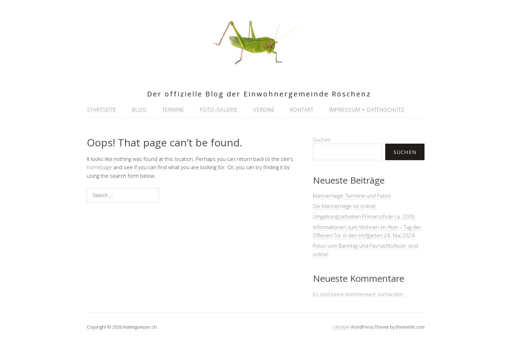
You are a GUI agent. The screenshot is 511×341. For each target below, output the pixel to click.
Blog (139, 109)
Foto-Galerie (219, 109)
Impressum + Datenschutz (367, 109)
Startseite (101, 109)
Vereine (264, 109)
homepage (99, 167)
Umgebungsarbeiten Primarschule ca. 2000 (364, 216)
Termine (173, 109)
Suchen (322, 139)
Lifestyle (341, 327)
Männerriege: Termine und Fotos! (352, 195)
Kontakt (302, 109)
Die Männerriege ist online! (344, 206)
